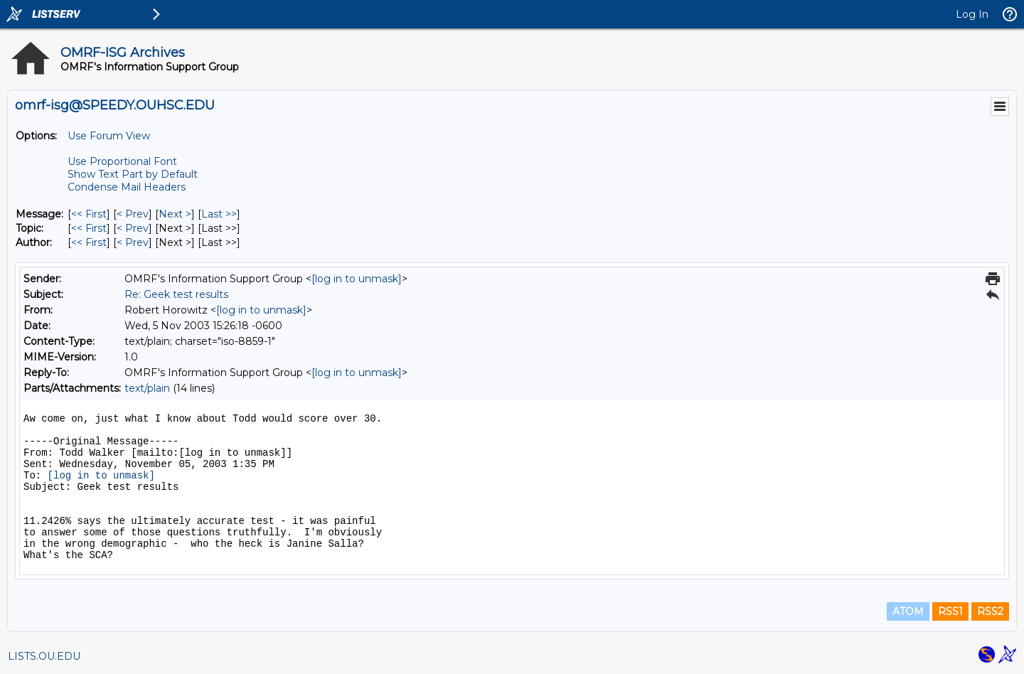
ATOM (908, 611)
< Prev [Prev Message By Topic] (133, 228)
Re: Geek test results (176, 294)
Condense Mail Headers (127, 187)
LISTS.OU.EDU (44, 656)
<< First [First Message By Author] (89, 242)
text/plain (147, 388)
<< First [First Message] (89, 214)
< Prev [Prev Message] (133, 214)
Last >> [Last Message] (219, 214)
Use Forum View (109, 135)
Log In (972, 14)
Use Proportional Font (122, 161)
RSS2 (990, 611)
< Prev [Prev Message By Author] (133, 242)
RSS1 (950, 611)
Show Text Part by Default (133, 174)
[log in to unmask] (356, 278)
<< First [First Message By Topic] (89, 228)
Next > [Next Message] (175, 214)
